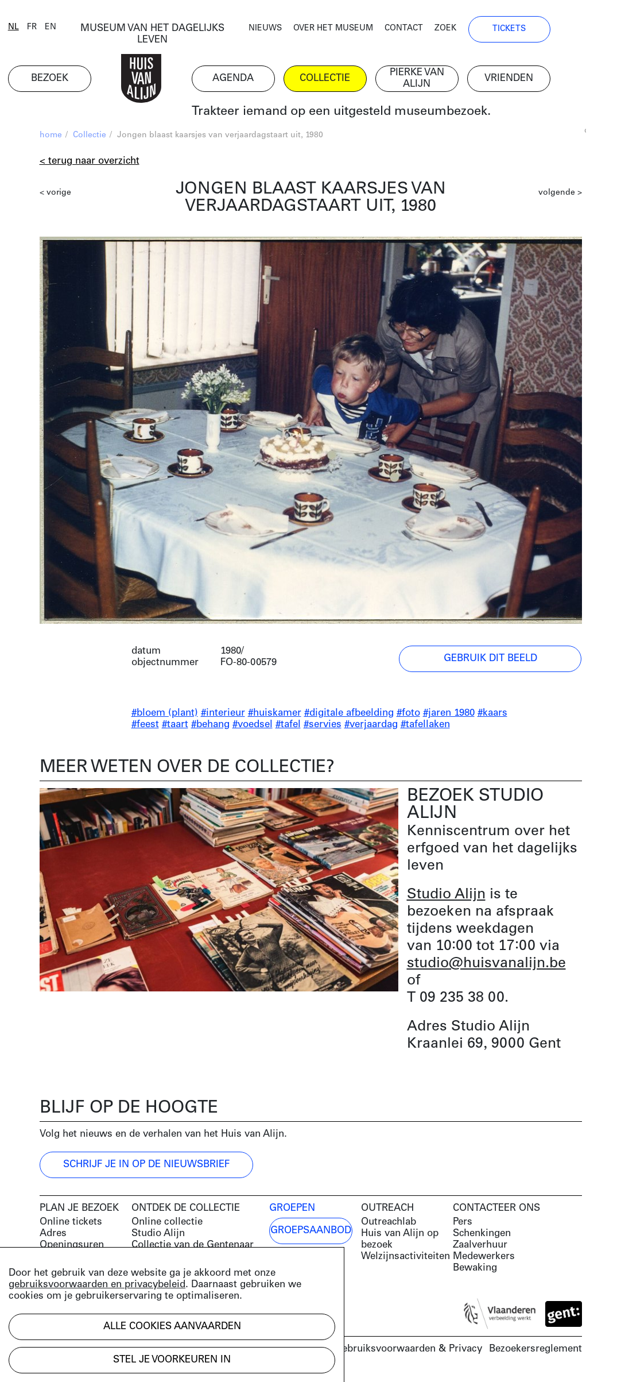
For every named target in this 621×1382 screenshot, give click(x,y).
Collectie (89, 138)
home (51, 138)
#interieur (223, 716)
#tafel (288, 727)
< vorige (55, 195)
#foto (408, 716)
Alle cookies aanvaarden (172, 1326)
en (82, 30)
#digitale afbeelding (349, 716)
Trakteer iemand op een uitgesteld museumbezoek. (372, 114)
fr (63, 30)
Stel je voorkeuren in (172, 1360)
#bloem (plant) (164, 716)
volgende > (560, 195)
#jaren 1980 (449, 716)
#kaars (492, 716)
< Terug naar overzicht (89, 164)
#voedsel (252, 727)
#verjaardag (371, 727)
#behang (210, 727)
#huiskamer (274, 716)
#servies (322, 727)
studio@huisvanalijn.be (486, 966)
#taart (175, 727)
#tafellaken (425, 727)
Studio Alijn (446, 897)
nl (45, 30)
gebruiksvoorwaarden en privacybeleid (97, 1285)
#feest (145, 727)
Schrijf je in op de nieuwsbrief (146, 1167)
